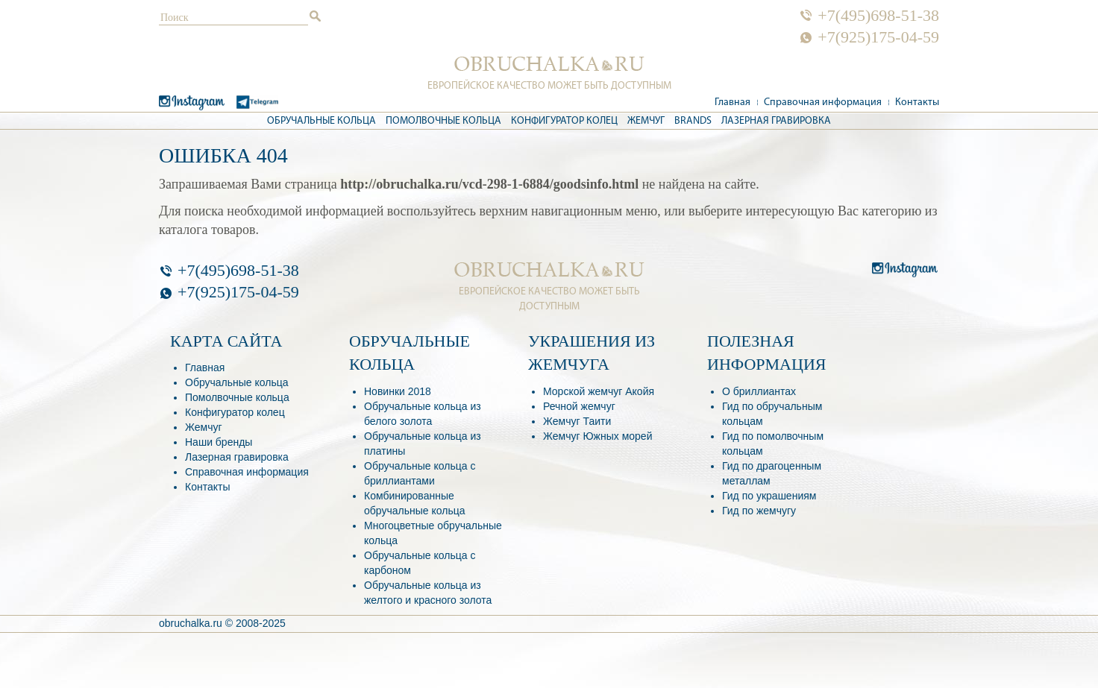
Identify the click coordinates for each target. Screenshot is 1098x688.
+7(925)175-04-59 (878, 37)
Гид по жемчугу (759, 511)
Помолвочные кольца (443, 121)
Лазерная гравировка (776, 121)
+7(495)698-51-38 (878, 15)
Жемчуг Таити (577, 421)
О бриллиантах (759, 391)
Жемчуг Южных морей (597, 436)
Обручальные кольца (321, 121)
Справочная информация (823, 102)
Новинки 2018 (397, 391)
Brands (693, 121)
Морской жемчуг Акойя (598, 391)
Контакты (917, 102)
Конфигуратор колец (564, 121)
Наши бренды (218, 442)
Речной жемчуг (579, 406)
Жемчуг (646, 121)
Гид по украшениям (769, 496)
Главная (732, 102)
